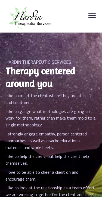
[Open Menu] (92, 16)
